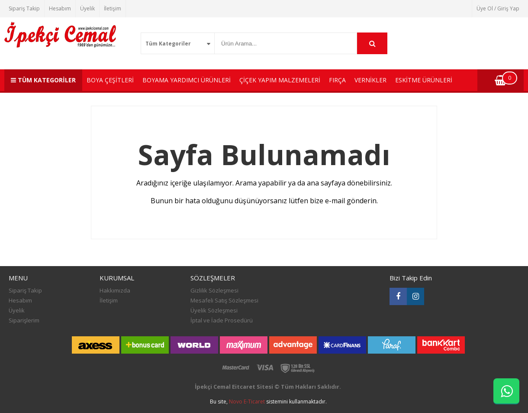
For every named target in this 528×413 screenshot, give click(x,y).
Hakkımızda (115, 290)
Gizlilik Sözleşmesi (214, 290)
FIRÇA (337, 80)
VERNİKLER (370, 80)
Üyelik (87, 8)
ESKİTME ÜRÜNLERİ (423, 80)
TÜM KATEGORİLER (43, 80)
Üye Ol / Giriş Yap (497, 8)
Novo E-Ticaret (247, 401)
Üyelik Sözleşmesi (214, 310)
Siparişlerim (24, 320)
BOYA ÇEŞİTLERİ (110, 80)
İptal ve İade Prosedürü (221, 320)
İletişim (112, 8)
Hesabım (60, 8)
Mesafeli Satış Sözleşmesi (224, 300)
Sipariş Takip (24, 8)
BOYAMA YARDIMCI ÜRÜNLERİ (186, 80)
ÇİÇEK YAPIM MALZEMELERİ (279, 80)
